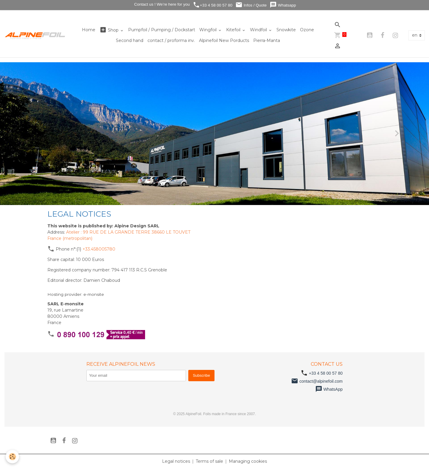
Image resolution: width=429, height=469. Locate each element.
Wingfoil (208, 29)
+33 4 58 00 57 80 (212, 5)
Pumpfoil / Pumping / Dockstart (161, 29)
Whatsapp (283, 5)
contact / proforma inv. (171, 40)
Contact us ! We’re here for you (161, 4)
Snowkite (286, 29)
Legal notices (176, 461)
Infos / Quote (251, 5)
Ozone (307, 29)
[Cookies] (12, 456)
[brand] (35, 35)
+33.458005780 (99, 249)
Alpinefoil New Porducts (224, 40)
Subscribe (201, 375)
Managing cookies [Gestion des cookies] (248, 461)
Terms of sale (209, 461)
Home (88, 29)
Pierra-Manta (266, 40)
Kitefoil (234, 29)
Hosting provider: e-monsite (75, 294)
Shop (110, 30)
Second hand (129, 40)
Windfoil (259, 29)
